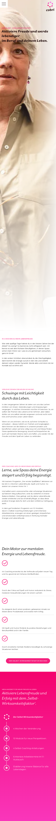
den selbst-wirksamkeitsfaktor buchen (28, 662)
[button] (4, 4)
